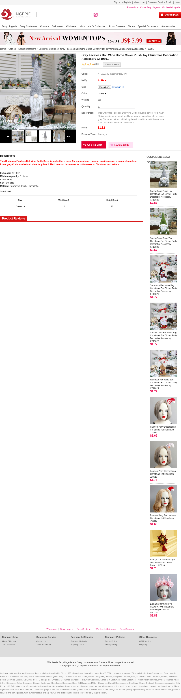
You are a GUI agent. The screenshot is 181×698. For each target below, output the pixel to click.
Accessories (168, 26)
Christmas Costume (48, 49)
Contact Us (41, 641)
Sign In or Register (123, 2)
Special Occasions (148, 26)
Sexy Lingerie (9, 26)
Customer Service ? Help (160, 2)
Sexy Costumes (28, 26)
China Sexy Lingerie (150, 7)
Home (3, 49)
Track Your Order (43, 644)
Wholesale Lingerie (171, 7)
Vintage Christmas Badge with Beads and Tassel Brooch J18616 (162, 562)
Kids (82, 26)
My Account (139, 2)
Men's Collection (97, 26)
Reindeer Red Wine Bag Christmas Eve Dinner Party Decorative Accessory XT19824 (163, 384)
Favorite (121, 145)
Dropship (143, 644)
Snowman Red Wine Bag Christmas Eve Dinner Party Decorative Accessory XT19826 (163, 289)
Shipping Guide (77, 644)
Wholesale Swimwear (106, 629)
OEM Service (145, 641)
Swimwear (57, 26)
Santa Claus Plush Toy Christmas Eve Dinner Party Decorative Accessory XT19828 (163, 242)
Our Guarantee (8, 644)
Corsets (44, 26)
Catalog (12, 49)
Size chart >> (117, 87)
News (177, 2)
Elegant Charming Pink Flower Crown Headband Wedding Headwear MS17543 (162, 608)
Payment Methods (79, 641)
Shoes (131, 26)
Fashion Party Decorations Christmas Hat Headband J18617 (163, 518)
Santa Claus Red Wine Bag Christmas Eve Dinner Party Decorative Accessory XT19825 (163, 336)
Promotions (132, 7)
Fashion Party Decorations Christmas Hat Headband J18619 (163, 430)
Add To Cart (94, 144)
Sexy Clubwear (127, 629)
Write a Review (112, 64)
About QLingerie (9, 641)
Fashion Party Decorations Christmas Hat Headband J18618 (163, 474)
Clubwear (71, 26)
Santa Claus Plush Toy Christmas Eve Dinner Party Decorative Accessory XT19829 (163, 195)
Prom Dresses (117, 26)
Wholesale (51, 629)
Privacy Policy (111, 644)
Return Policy (111, 641)
